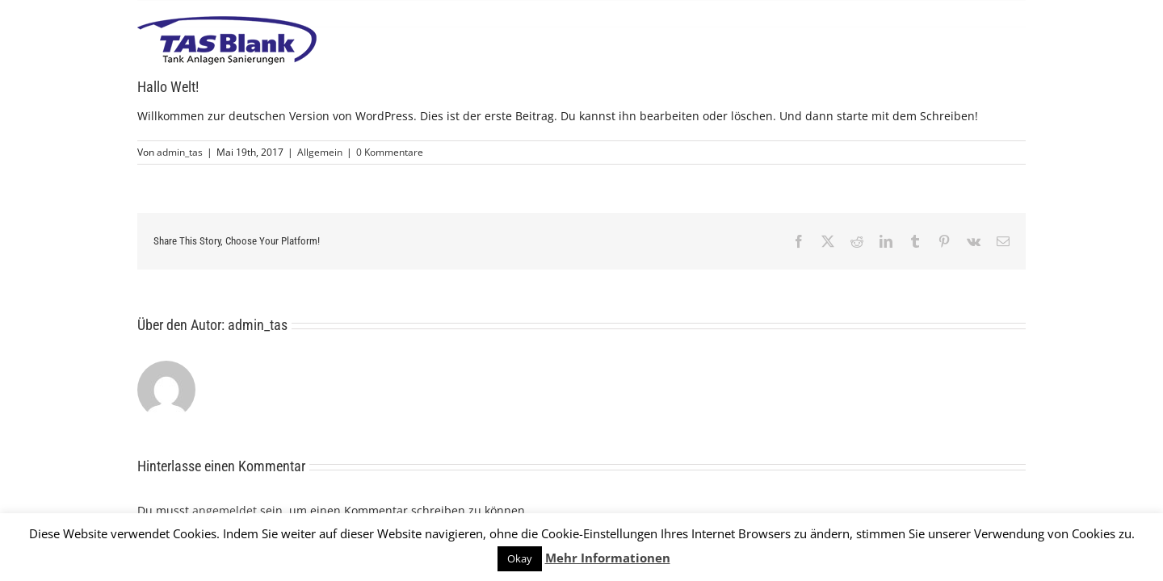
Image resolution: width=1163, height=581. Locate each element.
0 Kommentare (389, 152)
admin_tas (180, 152)
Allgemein (319, 152)
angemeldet (224, 510)
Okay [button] (519, 558)
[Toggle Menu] (1014, 40)
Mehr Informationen (607, 558)
